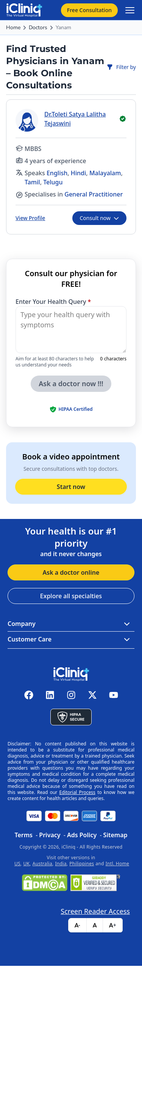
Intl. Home (117, 863)
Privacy (49, 835)
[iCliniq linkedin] (50, 695)
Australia (42, 863)
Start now (71, 487)
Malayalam (105, 173)
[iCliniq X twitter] (92, 695)
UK (26, 863)
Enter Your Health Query (53, 301)
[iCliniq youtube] (113, 695)
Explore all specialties (71, 596)
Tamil (32, 182)
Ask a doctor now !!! (71, 383)
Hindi (78, 173)
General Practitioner (93, 194)
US (17, 863)
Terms (23, 835)
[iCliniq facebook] (28, 695)
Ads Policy (82, 835)
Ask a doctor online (71, 572)
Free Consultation (89, 10)
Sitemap (115, 835)
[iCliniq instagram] (71, 695)
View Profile (30, 218)
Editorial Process (77, 792)
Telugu (52, 182)
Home (13, 27)
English (57, 173)
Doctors (38, 27)
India (61, 863)
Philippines (81, 863)
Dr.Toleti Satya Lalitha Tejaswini (75, 118)
